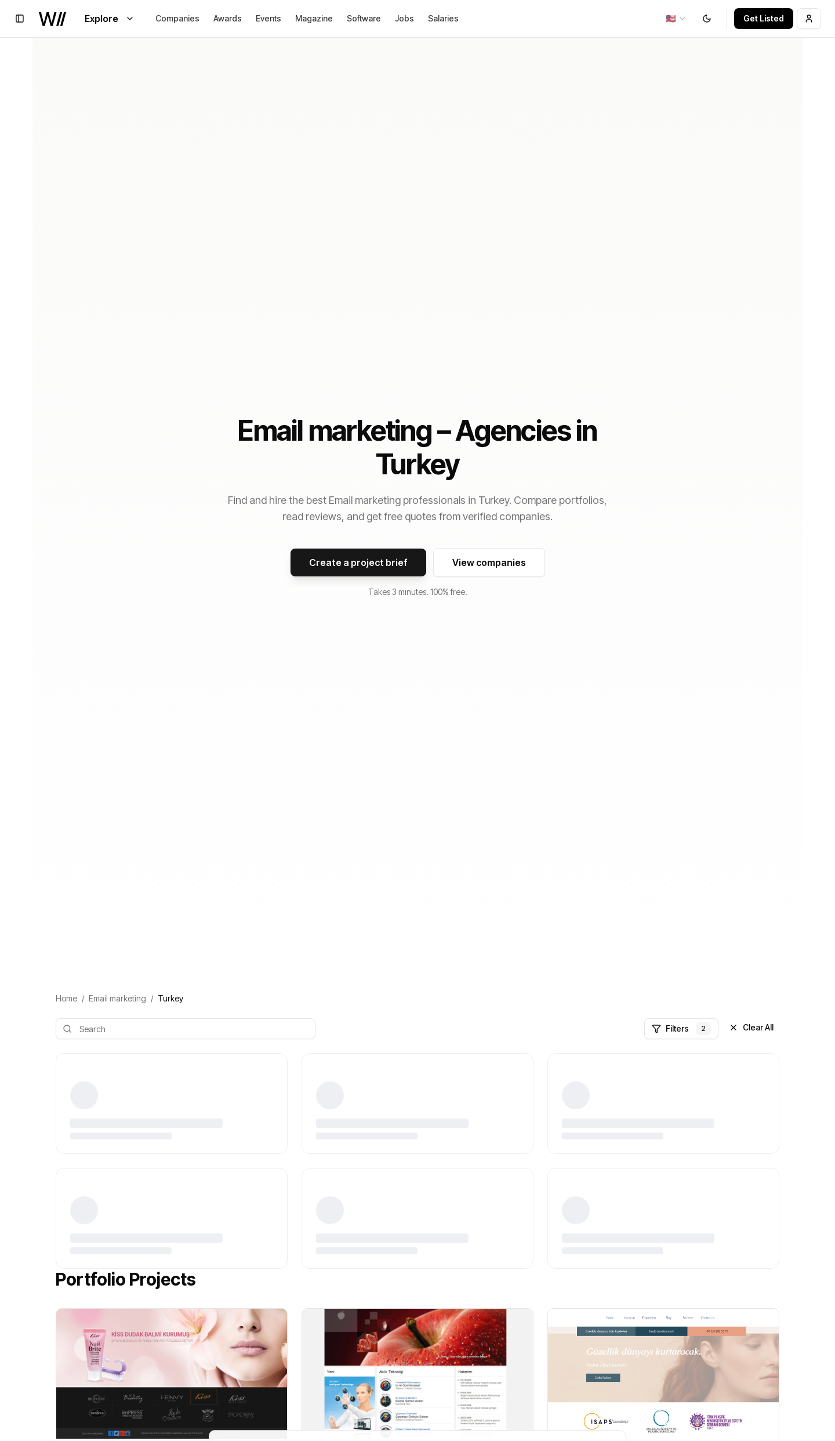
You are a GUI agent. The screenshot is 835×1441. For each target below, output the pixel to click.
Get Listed (763, 18)
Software (364, 18)
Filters (681, 1028)
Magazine (314, 18)
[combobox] (676, 18)
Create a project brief (358, 562)
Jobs (404, 18)
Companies (177, 18)
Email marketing (117, 998)
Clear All (751, 1027)
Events (268, 18)
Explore (110, 18)
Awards (227, 18)
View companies (489, 562)
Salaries (443, 18)
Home (66, 998)
